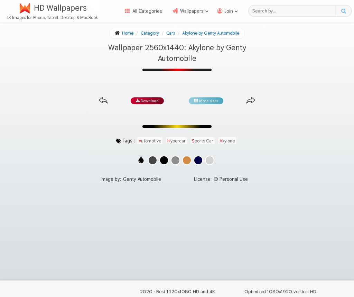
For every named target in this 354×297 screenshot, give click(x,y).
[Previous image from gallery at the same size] (103, 100)
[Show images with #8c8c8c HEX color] (175, 160)
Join (229, 11)
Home (127, 33)
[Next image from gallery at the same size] (250, 100)
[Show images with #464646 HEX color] (152, 160)
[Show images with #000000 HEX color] (164, 160)
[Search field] (294, 11)
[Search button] (343, 11)
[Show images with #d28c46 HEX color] (187, 160)
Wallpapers (192, 11)
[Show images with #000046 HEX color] (198, 160)
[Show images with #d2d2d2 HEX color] (209, 160)
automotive (150, 141)
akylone (227, 141)
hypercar (176, 141)
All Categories (147, 11)
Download (147, 101)
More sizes (206, 101)
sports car (202, 141)
